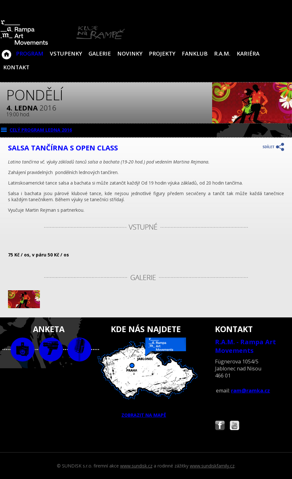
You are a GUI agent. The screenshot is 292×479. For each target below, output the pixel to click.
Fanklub (195, 53)
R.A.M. (222, 53)
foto (23, 349)
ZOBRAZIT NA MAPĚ (146, 378)
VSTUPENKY (66, 53)
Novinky (129, 53)
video (51, 349)
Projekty (162, 53)
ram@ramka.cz (250, 390)
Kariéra (248, 53)
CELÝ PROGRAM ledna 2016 (41, 130)
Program (29, 53)
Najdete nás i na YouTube (234, 426)
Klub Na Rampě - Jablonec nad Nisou (6, 51)
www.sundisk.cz (136, 466)
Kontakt (16, 67)
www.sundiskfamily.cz (212, 466)
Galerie (99, 53)
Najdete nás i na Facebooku (220, 426)
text (79, 349)
